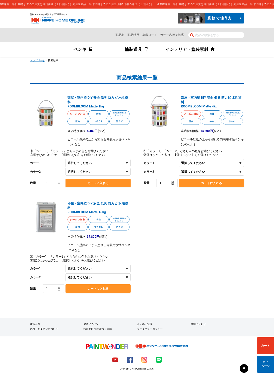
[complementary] (137, 4)
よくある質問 (144, 324)
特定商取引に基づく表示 (97, 328)
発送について (91, 324)
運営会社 (35, 324)
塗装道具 (133, 49)
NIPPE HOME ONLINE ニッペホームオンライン (57, 20)
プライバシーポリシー (150, 328)
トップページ (37, 60)
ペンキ (79, 49)
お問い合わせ (198, 324)
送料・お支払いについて (44, 328)
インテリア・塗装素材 (186, 49)
